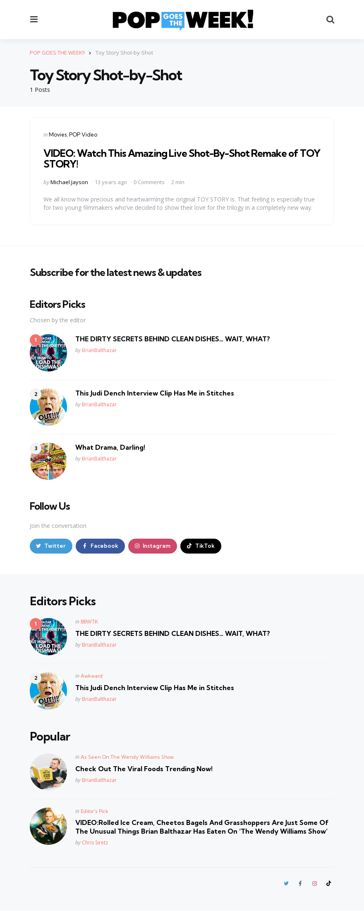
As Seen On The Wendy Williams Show (127, 757)
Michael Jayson (69, 182)
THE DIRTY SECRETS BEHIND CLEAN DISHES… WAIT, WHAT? (172, 338)
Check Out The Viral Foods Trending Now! (144, 769)
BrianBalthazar (99, 350)
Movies (58, 134)
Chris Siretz (95, 842)
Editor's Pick (94, 811)
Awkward (92, 676)
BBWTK (89, 622)
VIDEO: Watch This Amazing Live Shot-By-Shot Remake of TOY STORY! (181, 158)
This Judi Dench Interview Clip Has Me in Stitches (154, 392)
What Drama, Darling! (110, 447)
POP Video (83, 134)
